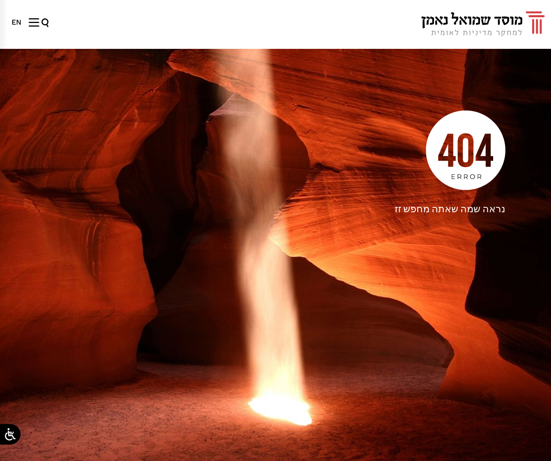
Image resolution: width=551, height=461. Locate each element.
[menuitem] (16, 22)
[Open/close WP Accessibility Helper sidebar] (10, 434)
